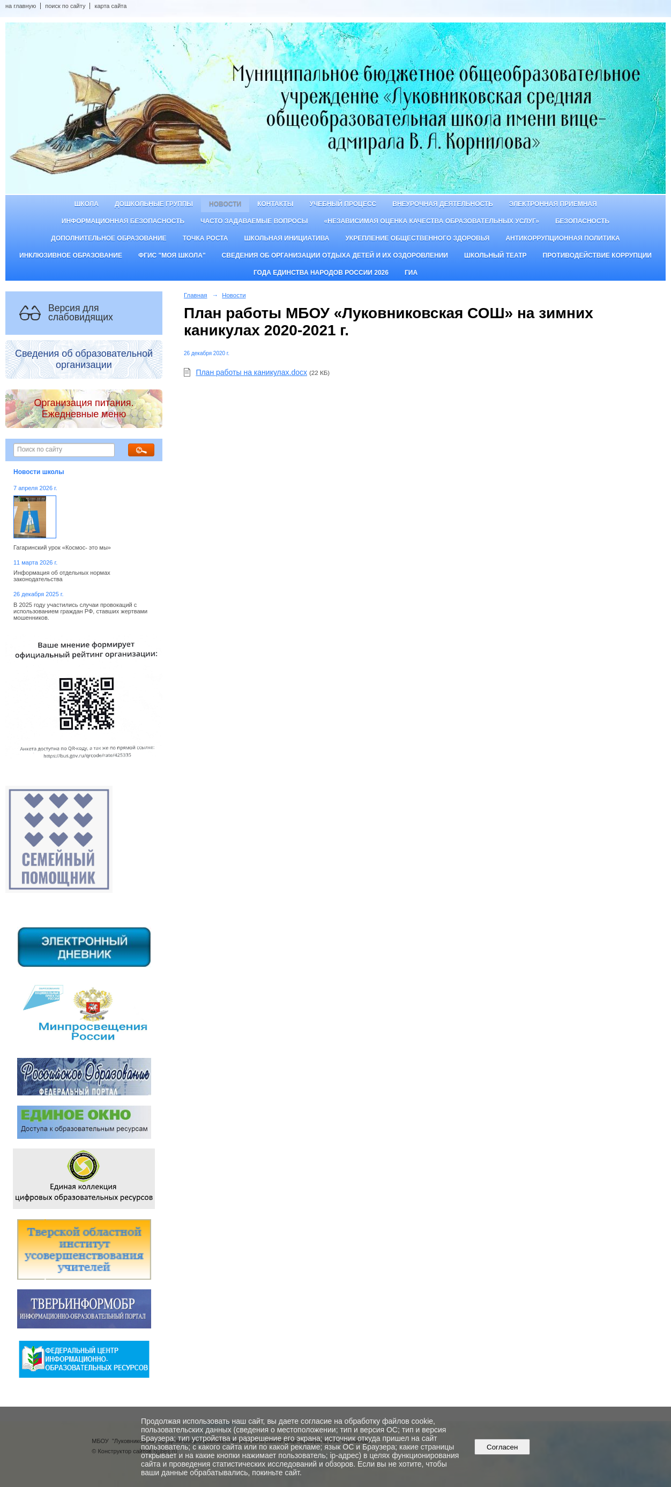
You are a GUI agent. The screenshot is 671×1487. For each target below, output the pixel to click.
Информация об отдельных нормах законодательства (61, 575)
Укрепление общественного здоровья (417, 238)
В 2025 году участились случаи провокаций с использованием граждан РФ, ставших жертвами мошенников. (80, 611)
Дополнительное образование (108, 238)
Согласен (502, 1447)
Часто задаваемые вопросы (254, 221)
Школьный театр (495, 255)
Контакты (275, 204)
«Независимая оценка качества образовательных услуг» (431, 221)
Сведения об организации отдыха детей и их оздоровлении (335, 255)
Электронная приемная (553, 204)
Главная (195, 295)
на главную (20, 6)
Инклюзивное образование (70, 255)
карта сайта (110, 6)
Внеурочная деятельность (442, 204)
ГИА (411, 272)
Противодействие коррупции (597, 255)
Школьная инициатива (287, 238)
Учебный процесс (342, 204)
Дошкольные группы (154, 204)
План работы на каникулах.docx (251, 372)
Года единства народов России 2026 (321, 272)
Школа (86, 204)
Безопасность (582, 221)
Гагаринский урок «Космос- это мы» (62, 547)
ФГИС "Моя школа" (172, 255)
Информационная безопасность (123, 221)
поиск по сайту (65, 6)
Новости (225, 204)
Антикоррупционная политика (562, 238)
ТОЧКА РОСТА (205, 238)
